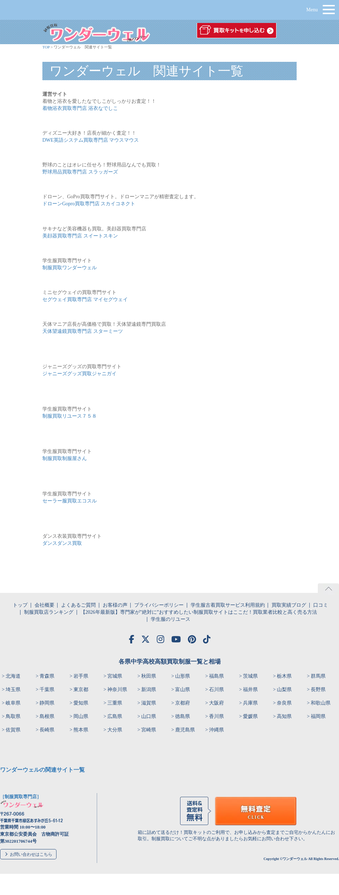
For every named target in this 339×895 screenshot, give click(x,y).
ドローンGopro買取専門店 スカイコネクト (88, 203)
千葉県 (47, 689)
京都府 (182, 703)
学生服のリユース (170, 619)
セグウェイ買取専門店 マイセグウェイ (85, 299)
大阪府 (216, 703)
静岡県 (47, 703)
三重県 (114, 703)
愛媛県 (250, 716)
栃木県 (284, 676)
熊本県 (80, 729)
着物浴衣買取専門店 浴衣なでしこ (80, 108)
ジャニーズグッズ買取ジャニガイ (79, 373)
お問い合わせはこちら (31, 854)
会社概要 (44, 605)
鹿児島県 (185, 729)
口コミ (320, 605)
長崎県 (47, 729)
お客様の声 (115, 605)
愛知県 (80, 703)
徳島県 (182, 716)
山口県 (148, 716)
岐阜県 (13, 703)
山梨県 (284, 689)
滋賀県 (148, 703)
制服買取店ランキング (48, 612)
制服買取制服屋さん (64, 458)
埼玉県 (13, 689)
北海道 (13, 676)
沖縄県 (216, 729)
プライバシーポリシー (159, 605)
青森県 (47, 676)
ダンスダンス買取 (62, 543)
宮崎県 (148, 729)
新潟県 (148, 689)
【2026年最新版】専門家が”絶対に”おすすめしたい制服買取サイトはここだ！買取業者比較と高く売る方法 (199, 612)
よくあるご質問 (78, 605)
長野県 (318, 689)
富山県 (182, 689)
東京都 (80, 689)
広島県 (114, 716)
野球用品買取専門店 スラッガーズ (80, 172)
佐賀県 (13, 729)
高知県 (284, 716)
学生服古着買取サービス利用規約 (228, 605)
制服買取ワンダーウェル (69, 267)
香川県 (216, 716)
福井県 (250, 689)
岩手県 (80, 676)
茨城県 (250, 676)
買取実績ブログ (289, 605)
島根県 (47, 716)
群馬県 (318, 676)
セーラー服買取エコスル (69, 501)
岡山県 (80, 716)
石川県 (216, 689)
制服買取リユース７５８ (69, 416)
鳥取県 (13, 716)
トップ (20, 605)
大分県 (114, 729)
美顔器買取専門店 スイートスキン (80, 236)
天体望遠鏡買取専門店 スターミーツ (82, 331)
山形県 (182, 676)
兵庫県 (250, 703)
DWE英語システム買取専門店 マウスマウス (90, 140)
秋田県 (148, 676)
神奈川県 (117, 689)
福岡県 (318, 716)
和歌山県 (321, 703)
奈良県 (284, 703)
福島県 (216, 676)
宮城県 (114, 676)
